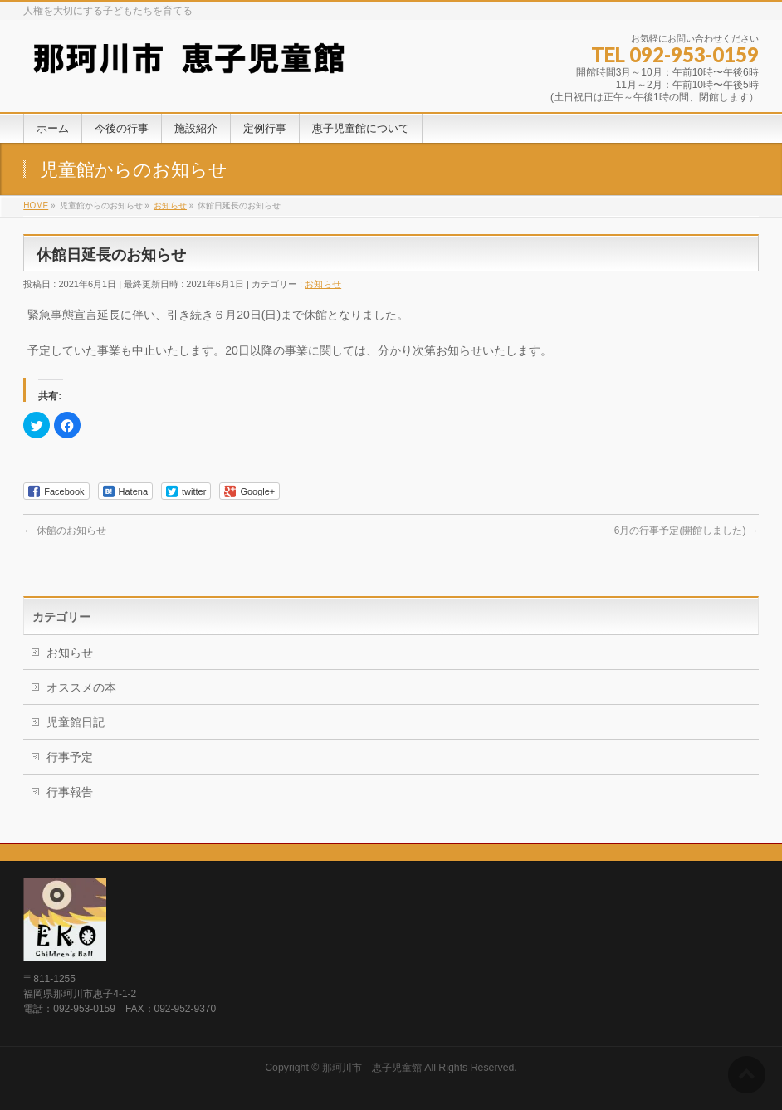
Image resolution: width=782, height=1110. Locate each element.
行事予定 (69, 757)
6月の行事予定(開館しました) (686, 530)
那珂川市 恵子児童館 (372, 1067)
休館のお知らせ (64, 530)
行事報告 (69, 792)
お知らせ (323, 284)
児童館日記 (75, 722)
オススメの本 (81, 687)
